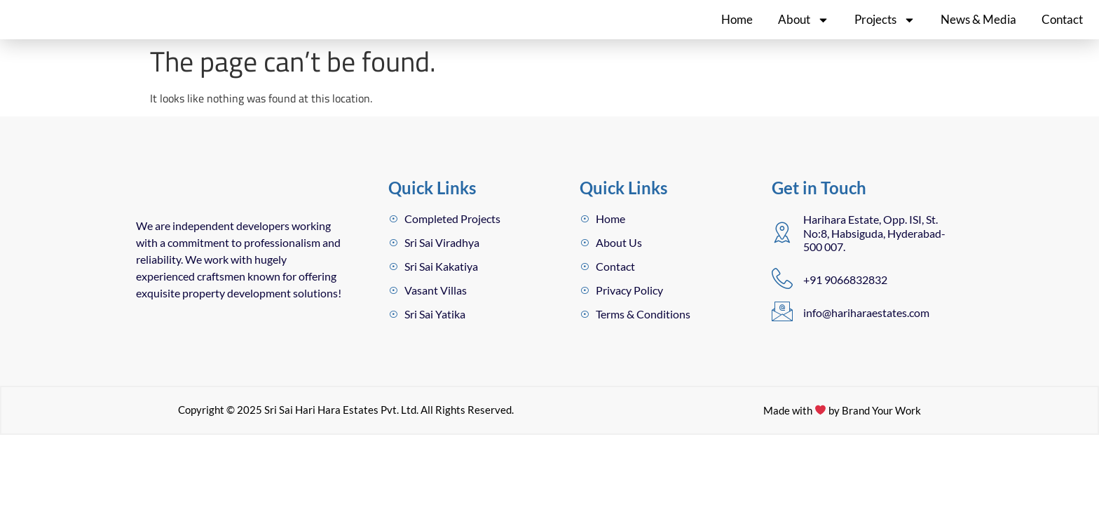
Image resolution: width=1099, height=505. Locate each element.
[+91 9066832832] (782, 300)
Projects (884, 30)
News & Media (978, 30)
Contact (1062, 30)
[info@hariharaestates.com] (782, 333)
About (803, 30)
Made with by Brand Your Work (842, 476)
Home (737, 30)
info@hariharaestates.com (866, 335)
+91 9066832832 (845, 302)
